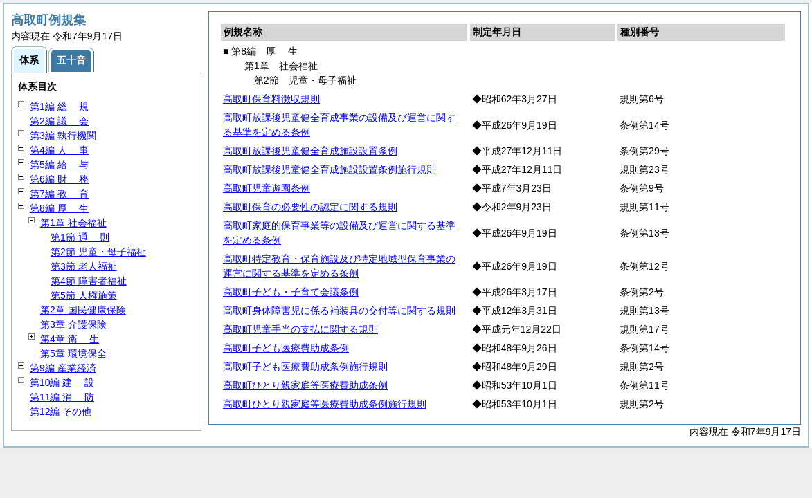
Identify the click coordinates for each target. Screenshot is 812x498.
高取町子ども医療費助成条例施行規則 (305, 366)
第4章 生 (69, 338)
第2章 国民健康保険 (83, 309)
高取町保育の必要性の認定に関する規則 (310, 206)
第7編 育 (59, 193)
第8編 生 (59, 208)
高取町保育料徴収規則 (271, 98)
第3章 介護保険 (73, 324)
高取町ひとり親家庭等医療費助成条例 (305, 385)
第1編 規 (59, 106)
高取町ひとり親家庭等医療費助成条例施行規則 (324, 403)
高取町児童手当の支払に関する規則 (300, 329)
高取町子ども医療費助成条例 (286, 347)
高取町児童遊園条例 (266, 188)
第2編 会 (59, 121)
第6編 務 (59, 179)
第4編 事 (59, 150)
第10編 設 (62, 382)
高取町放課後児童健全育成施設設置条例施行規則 (329, 169)
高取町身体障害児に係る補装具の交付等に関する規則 (339, 310)
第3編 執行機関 (63, 135)
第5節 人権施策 (84, 295)
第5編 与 (59, 164)
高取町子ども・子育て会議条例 (291, 291)
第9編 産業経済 (63, 368)
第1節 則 (80, 237)
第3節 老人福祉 (84, 266)
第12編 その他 (60, 411)
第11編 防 (62, 397)
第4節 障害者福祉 (89, 280)
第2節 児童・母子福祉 (98, 251)
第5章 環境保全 (73, 353)
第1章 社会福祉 (73, 222)
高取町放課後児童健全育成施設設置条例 (310, 150)
